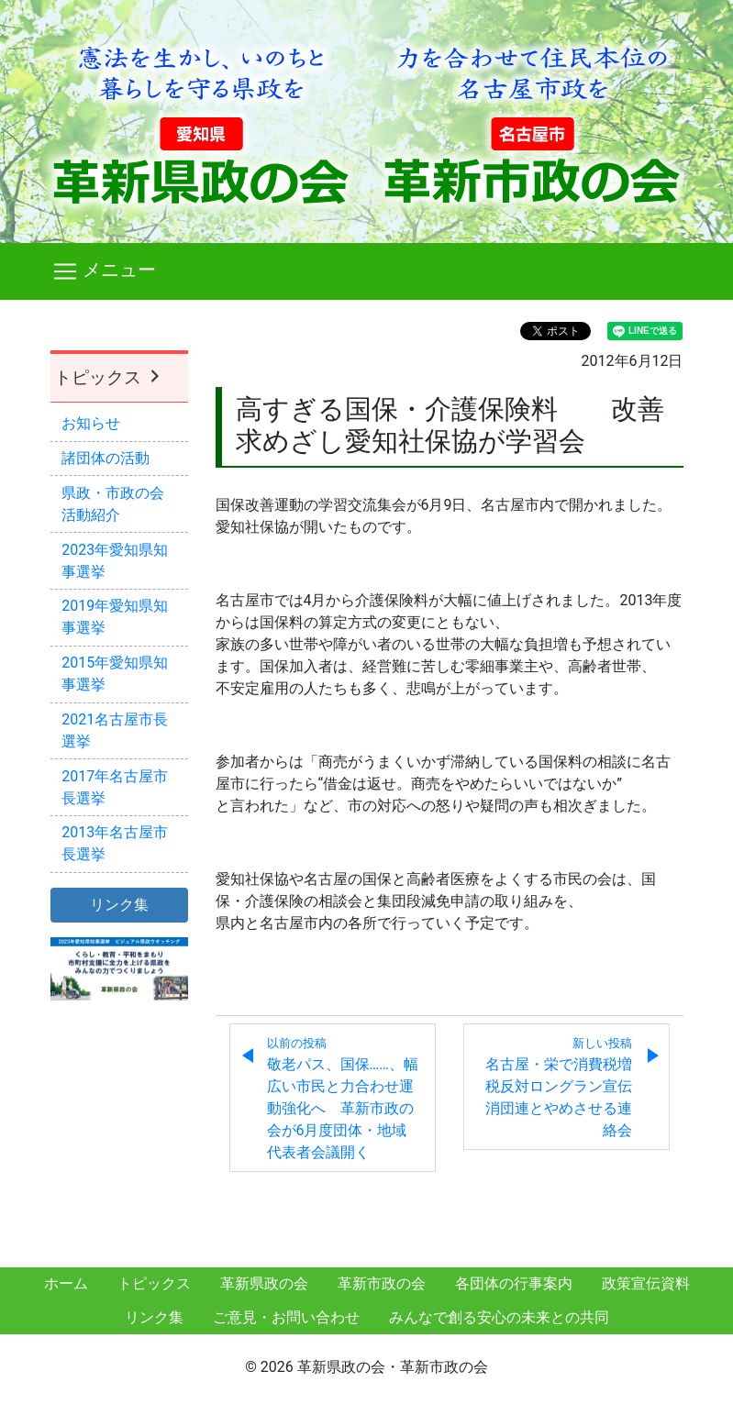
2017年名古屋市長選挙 (114, 787)
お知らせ (90, 423)
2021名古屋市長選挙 (114, 730)
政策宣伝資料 (646, 1283)
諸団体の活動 (105, 458)
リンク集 (154, 1317)
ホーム (66, 1283)
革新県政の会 (264, 1283)
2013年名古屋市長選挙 (114, 843)
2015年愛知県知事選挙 (114, 673)
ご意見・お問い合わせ (286, 1317)
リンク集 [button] (119, 904)
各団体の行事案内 (513, 1283)
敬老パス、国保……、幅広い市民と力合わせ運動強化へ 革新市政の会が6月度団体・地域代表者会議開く (342, 1098)
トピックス (109, 377)
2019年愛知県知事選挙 (114, 616)
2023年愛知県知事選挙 (114, 560)
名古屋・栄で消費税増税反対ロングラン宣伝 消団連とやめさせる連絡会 (566, 1087)
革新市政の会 (382, 1283)
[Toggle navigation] (367, 271)
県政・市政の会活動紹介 (112, 504)
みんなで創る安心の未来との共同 (499, 1317)
